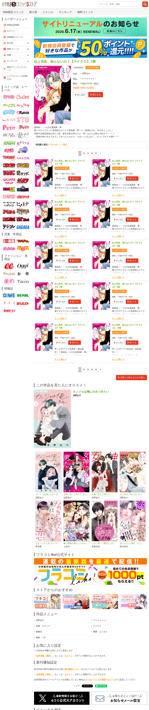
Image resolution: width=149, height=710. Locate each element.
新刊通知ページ (72, 669)
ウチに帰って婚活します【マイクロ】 (104, 543)
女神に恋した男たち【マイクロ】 (76, 494)
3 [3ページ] (87, 153)
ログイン (69, 656)
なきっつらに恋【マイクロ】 (48, 543)
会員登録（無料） (44, 656)
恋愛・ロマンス (43, 626)
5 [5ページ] (95, 153)
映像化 (39, 632)
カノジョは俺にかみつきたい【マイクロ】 (48, 494)
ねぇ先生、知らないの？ (131, 494)
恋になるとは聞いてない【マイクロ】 (133, 543)
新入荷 (33, 12)
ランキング (65, 12)
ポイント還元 (93, 68)
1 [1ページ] (79, 153)
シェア (77, 686)
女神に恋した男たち (101, 494)
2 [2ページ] (84, 153)
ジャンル (48, 12)
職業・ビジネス (100, 632)
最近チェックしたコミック (17, 68)
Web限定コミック (13, 12)
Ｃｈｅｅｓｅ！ (89, 78)
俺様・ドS (40, 637)
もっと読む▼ (61, 195)
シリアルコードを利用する (17, 77)
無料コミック (85, 12)
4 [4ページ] (92, 153)
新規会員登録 (13, 25)
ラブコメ (97, 626)
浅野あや (86, 73)
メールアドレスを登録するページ (100, 680)
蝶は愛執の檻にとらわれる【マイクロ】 (76, 543)
